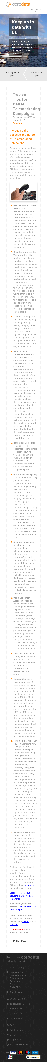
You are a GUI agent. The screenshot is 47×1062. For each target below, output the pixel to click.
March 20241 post (36, 74)
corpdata (30, 957)
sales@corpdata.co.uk (21, 1004)
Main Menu (36, 9)
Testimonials (16, 1030)
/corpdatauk (16, 1008)
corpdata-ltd (16, 1018)
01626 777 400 (15, 999)
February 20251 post (11, 74)
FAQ (12, 1025)
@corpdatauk (16, 1013)
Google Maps (16, 992)
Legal (12, 1035)
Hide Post (19, 941)
